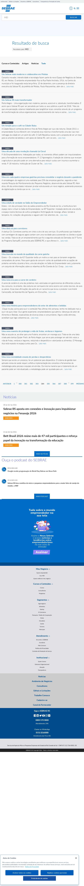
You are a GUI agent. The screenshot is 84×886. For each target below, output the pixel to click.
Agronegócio (42, 603)
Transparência (42, 670)
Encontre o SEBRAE (26, 1)
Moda (42, 618)
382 (31, 384)
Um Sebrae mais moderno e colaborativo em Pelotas (25, 74)
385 (48, 384)
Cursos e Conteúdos (10, 63)
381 (25, 384)
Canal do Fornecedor (42, 705)
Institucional (4, 1)
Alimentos (42, 606)
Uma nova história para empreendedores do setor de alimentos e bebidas (34, 305)
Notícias (35, 63)
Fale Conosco (42, 645)
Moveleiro (42, 621)
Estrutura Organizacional (42, 664)
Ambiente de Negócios (42, 681)
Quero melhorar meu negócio (42, 578)
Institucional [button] (42, 657)
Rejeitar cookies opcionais (57, 873)
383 (37, 384)
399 (72, 384)
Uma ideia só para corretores (14, 228)
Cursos (42, 588)
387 (59, 384)
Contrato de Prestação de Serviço (42, 651)
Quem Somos (42, 661)
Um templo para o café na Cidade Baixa (19, 125)
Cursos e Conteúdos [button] (42, 584)
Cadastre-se (42, 700)
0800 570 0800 (42, 720)
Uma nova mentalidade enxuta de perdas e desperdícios (26, 357)
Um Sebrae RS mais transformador (17, 100)
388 (65, 384)
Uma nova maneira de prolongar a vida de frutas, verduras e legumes (32, 331)
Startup (42, 609)
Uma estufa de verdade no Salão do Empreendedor (24, 203)
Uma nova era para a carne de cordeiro (19, 280)
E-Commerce (42, 612)
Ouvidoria (42, 642)
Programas (42, 593)
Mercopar (42, 629)
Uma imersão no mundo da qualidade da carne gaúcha (25, 254)
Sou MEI (42, 575)
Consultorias (42, 590)
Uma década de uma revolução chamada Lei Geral (24, 151)
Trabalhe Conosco (42, 695)
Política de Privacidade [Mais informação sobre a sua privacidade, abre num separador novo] (32, 867)
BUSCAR (73, 17)
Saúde (42, 624)
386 (53, 384)
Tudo (43, 63)
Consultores (36, 1)
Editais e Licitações (14, 1)
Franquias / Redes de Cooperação (42, 615)
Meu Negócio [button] (42, 569)
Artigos (25, 63)
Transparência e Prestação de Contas (50, 1)
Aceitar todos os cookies (22, 873)
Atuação (42, 667)
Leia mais (70, 86)
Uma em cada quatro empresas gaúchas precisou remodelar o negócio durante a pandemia (42, 177)
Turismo (42, 626)
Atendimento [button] (42, 636)
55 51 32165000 (42, 732)
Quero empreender (42, 573)
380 (20, 384)
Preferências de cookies (39, 878)
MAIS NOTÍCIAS (42, 454)
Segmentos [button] (42, 600)
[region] (39, 870)
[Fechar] (76, 858)
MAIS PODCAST (42, 496)
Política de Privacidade (42, 648)
